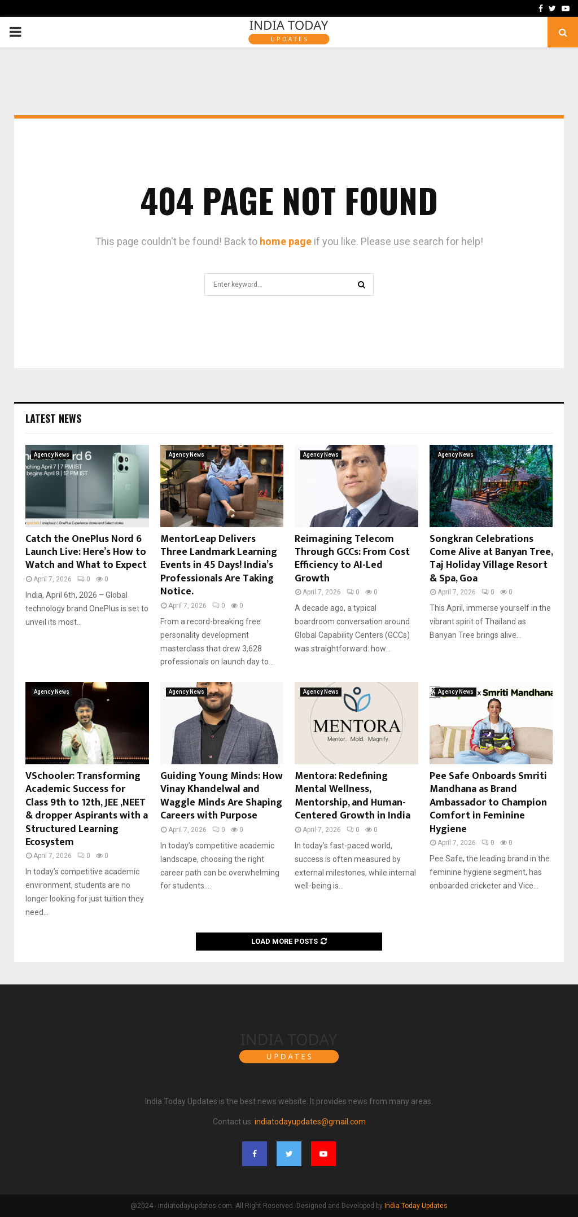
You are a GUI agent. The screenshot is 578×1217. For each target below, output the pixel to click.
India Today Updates (416, 1206)
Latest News (53, 418)
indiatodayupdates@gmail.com (310, 1121)
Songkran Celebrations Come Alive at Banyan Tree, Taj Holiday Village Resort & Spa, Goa (491, 559)
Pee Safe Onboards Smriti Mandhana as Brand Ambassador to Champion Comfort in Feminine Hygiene (488, 803)
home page (286, 241)
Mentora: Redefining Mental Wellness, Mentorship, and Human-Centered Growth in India (352, 796)
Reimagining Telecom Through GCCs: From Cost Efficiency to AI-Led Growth (352, 559)
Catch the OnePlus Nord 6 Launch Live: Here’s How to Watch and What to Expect (86, 552)
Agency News (51, 455)
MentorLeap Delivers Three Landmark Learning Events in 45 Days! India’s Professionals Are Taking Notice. (218, 566)
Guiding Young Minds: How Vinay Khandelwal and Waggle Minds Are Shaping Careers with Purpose (221, 796)
